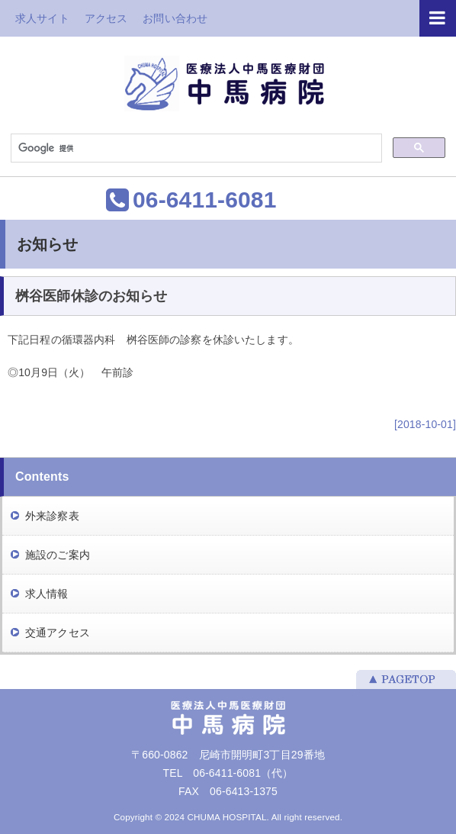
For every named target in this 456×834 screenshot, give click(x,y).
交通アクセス (57, 632)
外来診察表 (52, 516)
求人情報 (47, 594)
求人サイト (42, 18)
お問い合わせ (175, 18)
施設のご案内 (57, 555)
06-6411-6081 (205, 199)
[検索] (194, 149)
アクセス (106, 18)
